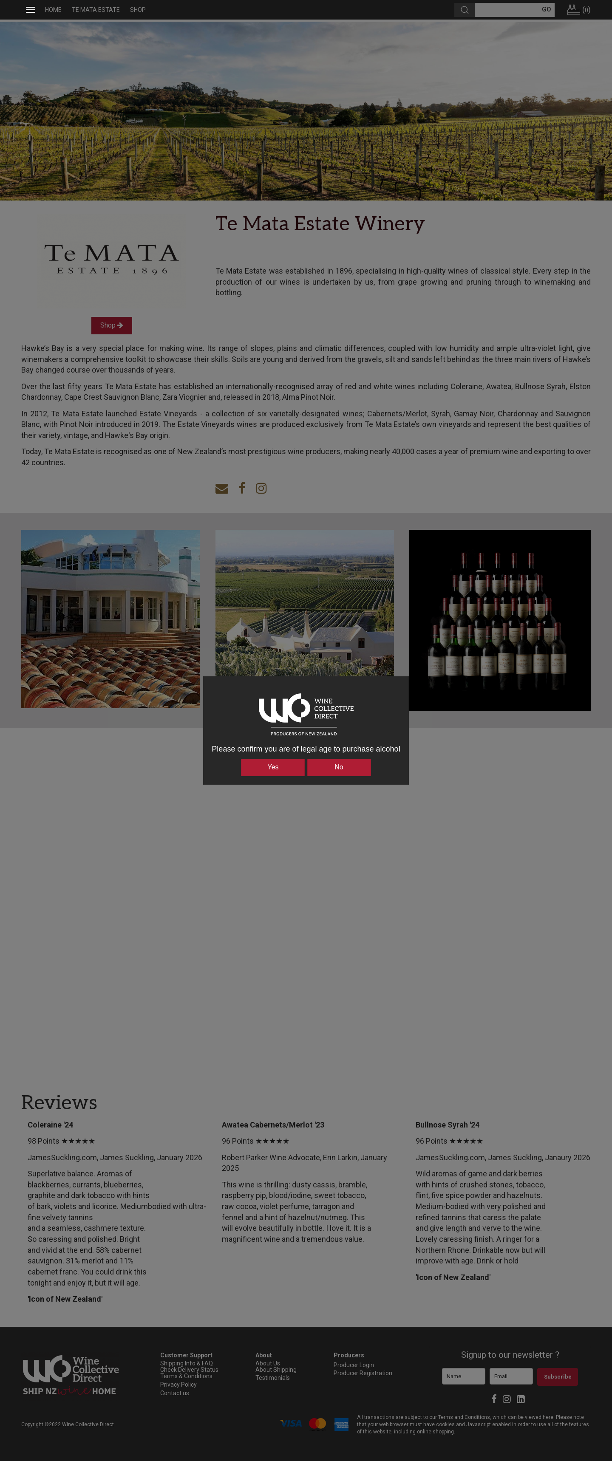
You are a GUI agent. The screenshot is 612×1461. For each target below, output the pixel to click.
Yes (272, 767)
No (338, 767)
